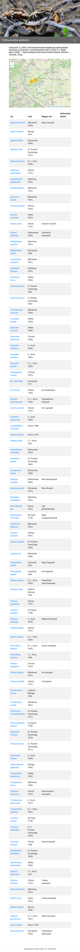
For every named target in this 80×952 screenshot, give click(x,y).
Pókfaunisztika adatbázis (15, 40)
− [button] (12, 66)
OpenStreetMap (58, 106)
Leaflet (49, 106)
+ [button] (12, 62)
